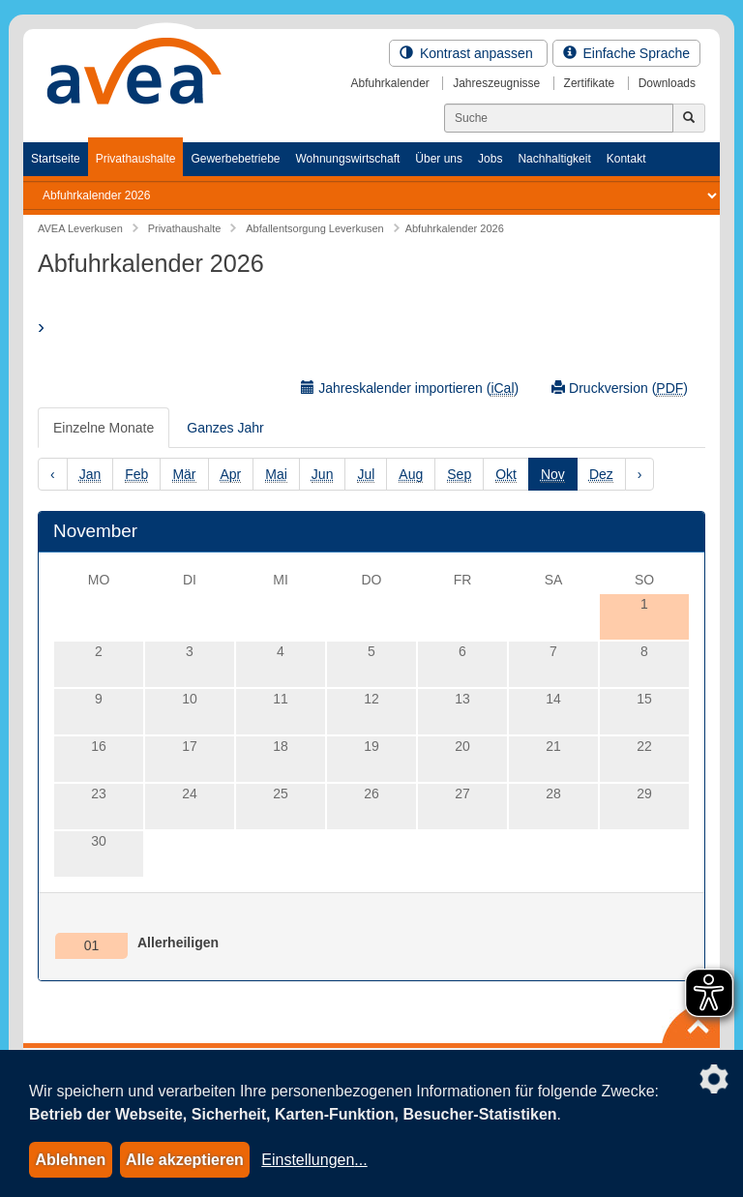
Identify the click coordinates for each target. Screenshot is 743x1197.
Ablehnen (70, 1160)
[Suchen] (558, 118)
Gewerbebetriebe (235, 158)
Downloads (667, 83)
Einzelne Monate (103, 427)
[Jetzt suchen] (688, 118)
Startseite (55, 158)
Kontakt (626, 158)
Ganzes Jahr (225, 427)
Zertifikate (589, 83)
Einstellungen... (314, 1160)
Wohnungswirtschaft (347, 158)
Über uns (438, 158)
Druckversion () (619, 388)
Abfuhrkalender (389, 83)
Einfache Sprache (626, 53)
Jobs (490, 158)
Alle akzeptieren (185, 1160)
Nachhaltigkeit (554, 158)
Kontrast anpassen (468, 53)
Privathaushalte (136, 158)
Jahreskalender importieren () (410, 388)
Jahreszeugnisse (496, 83)
